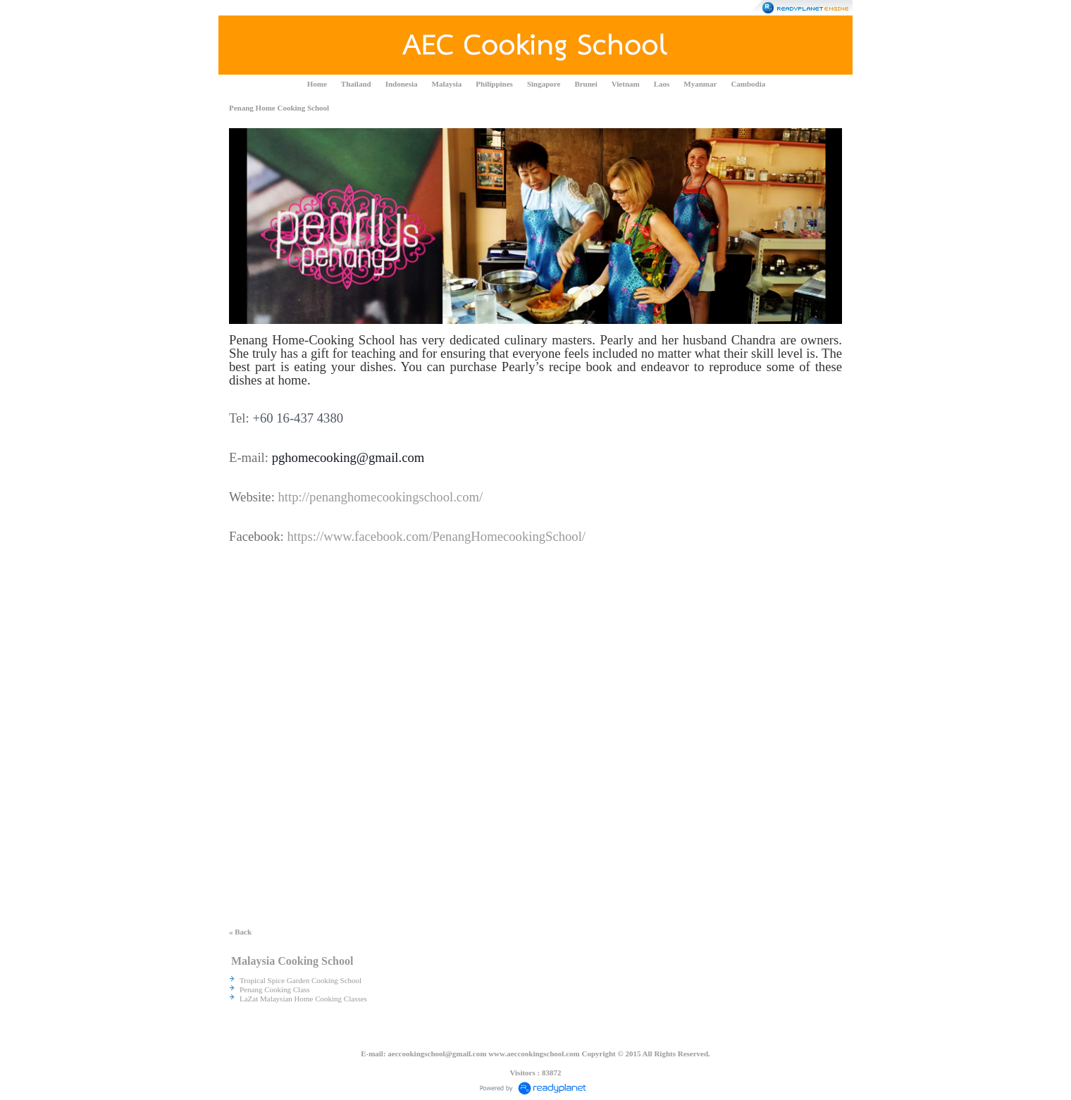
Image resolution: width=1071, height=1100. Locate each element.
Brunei (585, 84)
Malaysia (447, 84)
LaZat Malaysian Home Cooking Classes (303, 998)
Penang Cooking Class (275, 989)
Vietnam (626, 84)
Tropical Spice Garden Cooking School (300, 980)
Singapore (543, 84)
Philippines (494, 84)
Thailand (356, 84)
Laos (662, 84)
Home (317, 84)
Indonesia (401, 84)
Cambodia (748, 84)
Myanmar (700, 84)
